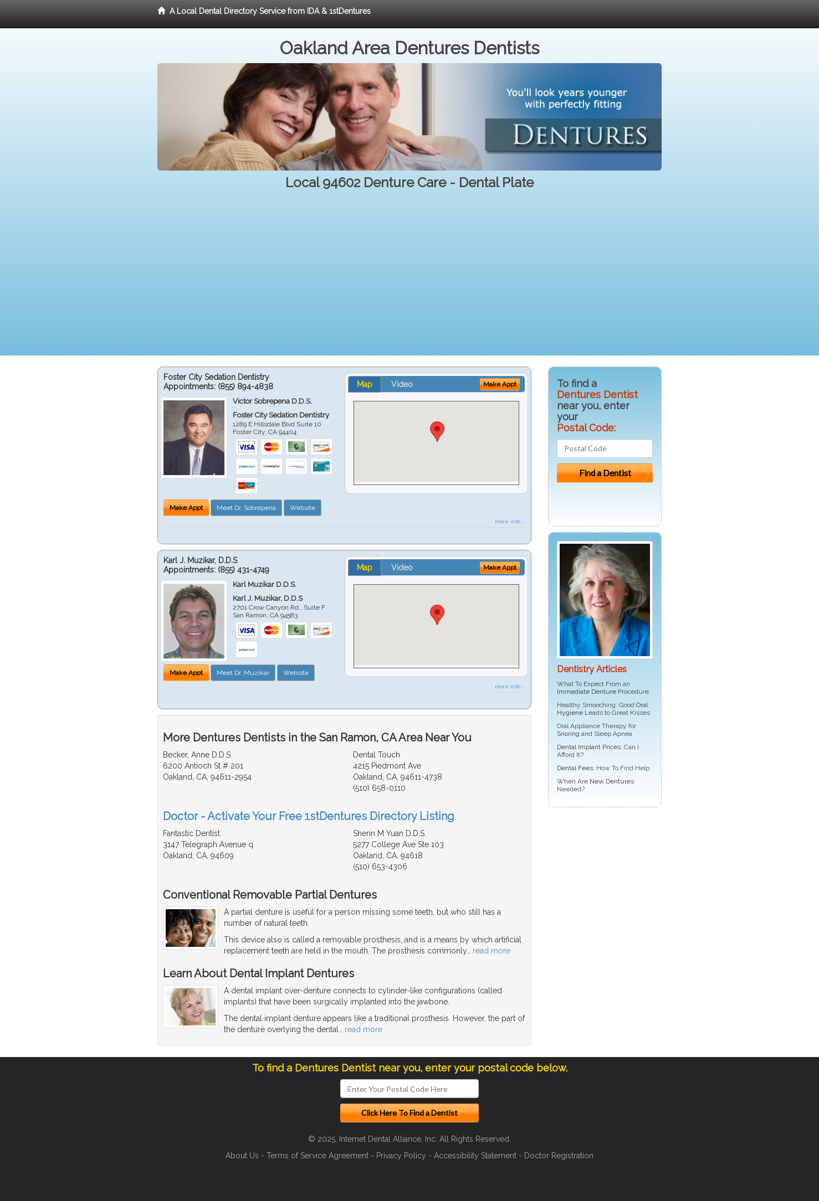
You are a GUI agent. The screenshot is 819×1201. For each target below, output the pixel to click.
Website (302, 508)
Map (364, 384)
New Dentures (612, 781)
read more (491, 950)
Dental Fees (575, 768)
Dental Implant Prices (589, 747)
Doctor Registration (558, 1155)
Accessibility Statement (475, 1155)
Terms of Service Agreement (317, 1155)
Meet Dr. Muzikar (243, 673)
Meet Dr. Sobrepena (246, 508)
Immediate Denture (586, 691)
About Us (242, 1155)
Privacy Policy (401, 1155)
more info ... (510, 521)
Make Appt (186, 508)
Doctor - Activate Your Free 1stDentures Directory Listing (308, 816)
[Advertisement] (409, 277)
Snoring (568, 734)
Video (402, 384)
